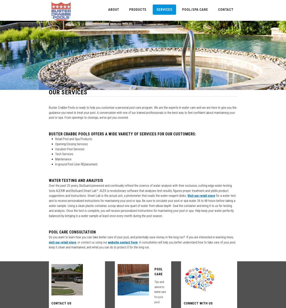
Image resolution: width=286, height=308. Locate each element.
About (113, 10)
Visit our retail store (201, 196)
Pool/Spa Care (195, 10)
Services (164, 10)
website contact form (123, 242)
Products (137, 10)
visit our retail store (62, 242)
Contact (225, 10)
